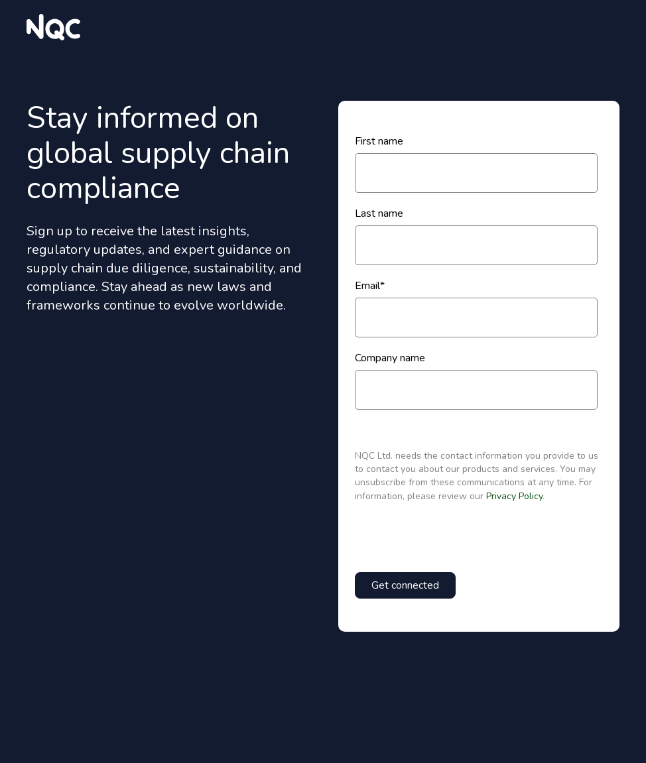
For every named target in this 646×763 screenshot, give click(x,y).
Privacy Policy (514, 496)
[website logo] (53, 27)
